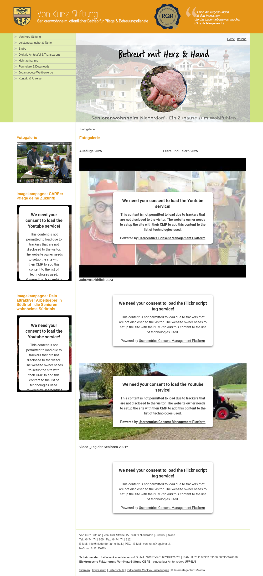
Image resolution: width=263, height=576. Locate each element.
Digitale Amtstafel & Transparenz (39, 54)
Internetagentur (189, 570)
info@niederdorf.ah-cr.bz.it (106, 543)
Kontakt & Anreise (30, 78)
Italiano (242, 39)
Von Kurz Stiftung (30, 36)
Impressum (99, 570)
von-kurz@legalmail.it (156, 543)
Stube (22, 48)
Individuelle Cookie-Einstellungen (148, 570)
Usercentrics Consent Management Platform (172, 238)
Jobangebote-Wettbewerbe (36, 72)
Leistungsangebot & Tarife (35, 42)
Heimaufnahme (28, 60)
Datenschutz (116, 570)
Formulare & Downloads (34, 66)
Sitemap (84, 570)
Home (231, 39)
